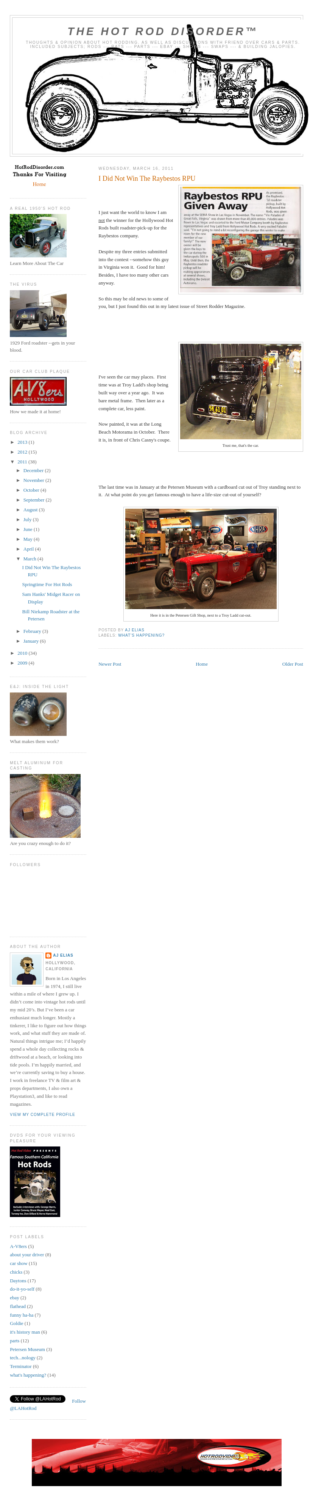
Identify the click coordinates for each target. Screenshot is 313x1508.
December (34, 470)
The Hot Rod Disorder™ (162, 31)
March (30, 559)
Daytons (18, 1280)
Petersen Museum (27, 1349)
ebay (14, 1297)
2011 (22, 462)
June (28, 529)
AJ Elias (63, 955)
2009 (22, 663)
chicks (16, 1272)
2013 (22, 442)
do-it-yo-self (22, 1289)
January (31, 641)
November (34, 480)
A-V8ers (18, 1246)
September (34, 500)
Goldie (16, 1323)
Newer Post (109, 664)
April (29, 549)
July (28, 519)
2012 (22, 452)
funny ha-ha (21, 1315)
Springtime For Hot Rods (47, 584)
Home (202, 664)
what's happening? (141, 635)
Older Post (292, 664)
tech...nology (23, 1357)
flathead (18, 1306)
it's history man (25, 1332)
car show (19, 1263)
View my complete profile (42, 1115)
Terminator (21, 1366)
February (32, 631)
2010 (22, 653)
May (28, 539)
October (31, 490)
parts (14, 1340)
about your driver (27, 1254)
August (31, 509)
